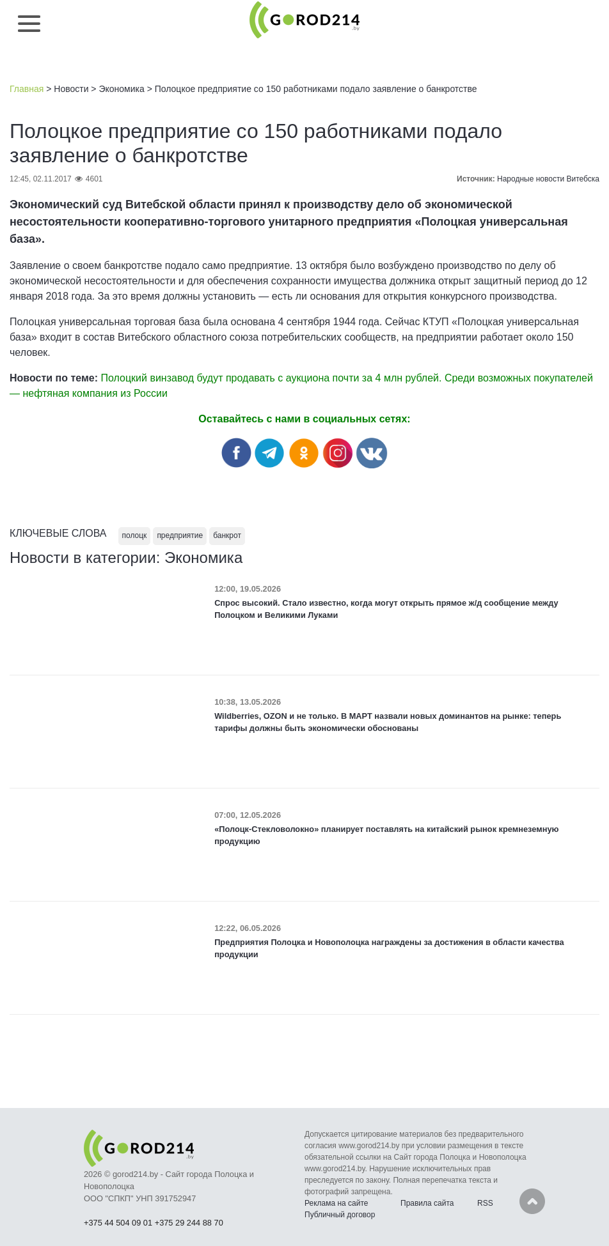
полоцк (134, 535)
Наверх (532, 1201)
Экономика (121, 89)
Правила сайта (427, 1203)
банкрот (227, 535)
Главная (27, 89)
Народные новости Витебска (548, 178)
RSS (485, 1203)
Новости (71, 89)
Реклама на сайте (336, 1203)
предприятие (180, 535)
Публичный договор (339, 1214)
